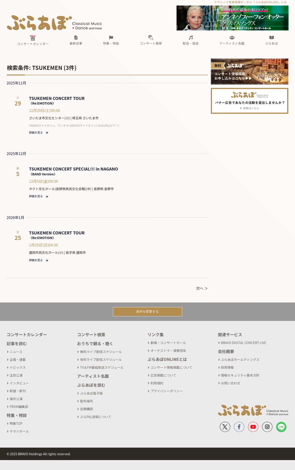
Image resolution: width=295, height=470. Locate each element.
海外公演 (16, 398)
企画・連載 (18, 359)
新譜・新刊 (18, 391)
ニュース (16, 351)
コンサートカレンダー (27, 334)
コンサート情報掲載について (171, 367)
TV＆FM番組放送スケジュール (102, 367)
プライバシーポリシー (166, 391)
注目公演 (16, 375)
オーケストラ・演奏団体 (168, 350)
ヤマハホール (19, 431)
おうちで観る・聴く (95, 343)
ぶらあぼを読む (91, 385)
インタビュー (19, 383)
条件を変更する (147, 311)
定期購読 (86, 409)
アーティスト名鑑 (93, 376)
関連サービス (230, 334)
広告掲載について (163, 375)
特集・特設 (17, 415)
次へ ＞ (202, 288)
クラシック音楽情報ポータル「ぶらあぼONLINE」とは (250, 2)
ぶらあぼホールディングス (240, 359)
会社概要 (226, 351)
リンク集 (156, 334)
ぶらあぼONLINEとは (167, 359)
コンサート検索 (91, 334)
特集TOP (16, 423)
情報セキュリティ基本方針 (240, 375)
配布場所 (86, 401)
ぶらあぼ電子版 (91, 393)
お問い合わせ (230, 383)
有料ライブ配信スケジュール (101, 359)
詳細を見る (38, 132)
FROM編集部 (19, 406)
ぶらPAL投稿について (95, 416)
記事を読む (17, 343)
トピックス (18, 367)
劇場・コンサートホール (168, 342)
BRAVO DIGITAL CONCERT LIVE (243, 342)
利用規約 (156, 383)
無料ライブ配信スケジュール (101, 351)
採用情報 (227, 367)
